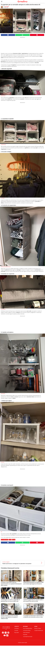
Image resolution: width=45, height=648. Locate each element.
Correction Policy (27, 630)
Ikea (1, 531)
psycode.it (16, 632)
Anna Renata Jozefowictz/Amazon (6, 266)
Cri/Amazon (2, 462)
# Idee (13, 539)
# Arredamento (4, 539)
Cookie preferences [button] (38, 630)
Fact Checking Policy (27, 628)
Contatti (16, 630)
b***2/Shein (2, 198)
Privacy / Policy (37, 628)
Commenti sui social (27, 636)
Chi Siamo (16, 628)
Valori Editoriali (26, 632)
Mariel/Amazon (3, 95)
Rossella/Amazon (3, 144)
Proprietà (25, 634)
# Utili (10, 539)
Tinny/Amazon (3, 393)
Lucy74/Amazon (3, 309)
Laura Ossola (6, 6)
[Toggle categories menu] (1, 1)
